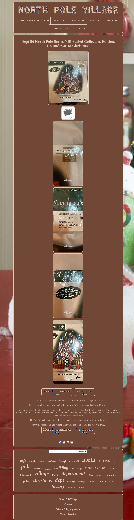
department (73, 473)
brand (112, 468)
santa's (25, 474)
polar (26, 481)
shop (62, 461)
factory (58, 486)
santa (88, 468)
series (100, 467)
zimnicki (72, 487)
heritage (71, 481)
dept (59, 480)
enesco (104, 460)
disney (90, 475)
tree (114, 462)
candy (32, 461)
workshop (76, 468)
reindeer (48, 469)
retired (38, 468)
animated (111, 475)
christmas (42, 480)
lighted (102, 481)
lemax (92, 481)
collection (99, 475)
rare (55, 474)
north (88, 460)
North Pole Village (68, 499)
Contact (68, 504)
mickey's (81, 481)
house (74, 460)
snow (82, 487)
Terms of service (68, 514)
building (61, 467)
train (111, 481)
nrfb (23, 461)
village (42, 473)
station (51, 461)
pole (26, 466)
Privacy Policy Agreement (68, 509)
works (41, 461)
